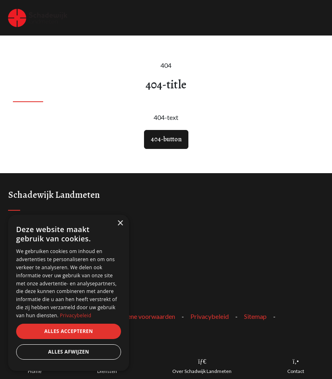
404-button (166, 139)
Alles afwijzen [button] (68, 351)
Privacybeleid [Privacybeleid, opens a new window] (76, 315)
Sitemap (255, 316)
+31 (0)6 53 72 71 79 (37, 272)
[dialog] (68, 293)
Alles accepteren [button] (68, 331)
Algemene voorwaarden (142, 316)
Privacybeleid (209, 316)
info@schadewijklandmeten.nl (49, 261)
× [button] (120, 223)
